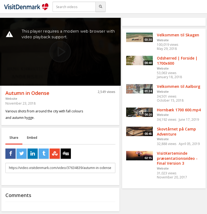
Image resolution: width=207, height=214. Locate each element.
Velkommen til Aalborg (178, 86)
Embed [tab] (32, 137)
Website (11, 98)
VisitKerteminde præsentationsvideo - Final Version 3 (177, 158)
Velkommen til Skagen (178, 34)
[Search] (100, 7)
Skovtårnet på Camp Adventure (176, 131)
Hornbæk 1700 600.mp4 (179, 109)
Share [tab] (13, 137)
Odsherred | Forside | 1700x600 (177, 61)
